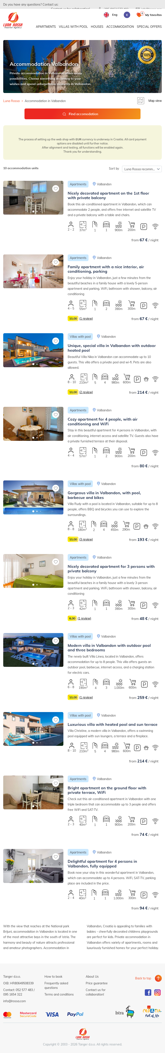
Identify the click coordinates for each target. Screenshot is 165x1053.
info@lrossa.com (14, 1001)
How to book (53, 976)
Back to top (143, 976)
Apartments (46, 27)
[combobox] (142, 169)
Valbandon (104, 184)
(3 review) (86, 539)
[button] (33, 211)
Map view (155, 101)
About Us (92, 976)
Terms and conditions (59, 994)
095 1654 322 (12, 994)
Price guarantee (97, 983)
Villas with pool (73, 27)
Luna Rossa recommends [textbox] (141, 169)
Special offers (149, 27)
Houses (97, 27)
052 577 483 (24, 990)
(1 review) (86, 318)
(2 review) (86, 392)
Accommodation (120, 27)
